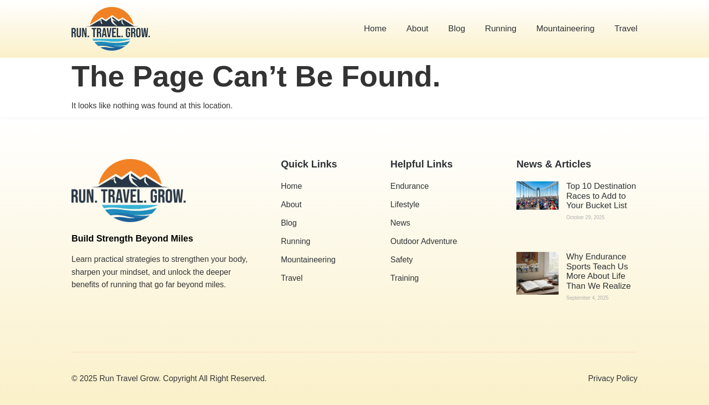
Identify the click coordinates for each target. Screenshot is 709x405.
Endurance (409, 186)
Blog (456, 28)
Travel (626, 28)
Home (375, 28)
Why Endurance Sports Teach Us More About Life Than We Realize (598, 271)
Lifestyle (405, 204)
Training (404, 278)
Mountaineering (565, 28)
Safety (401, 259)
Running (500, 28)
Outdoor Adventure (423, 241)
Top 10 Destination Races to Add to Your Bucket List (601, 195)
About (417, 28)
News (400, 223)
